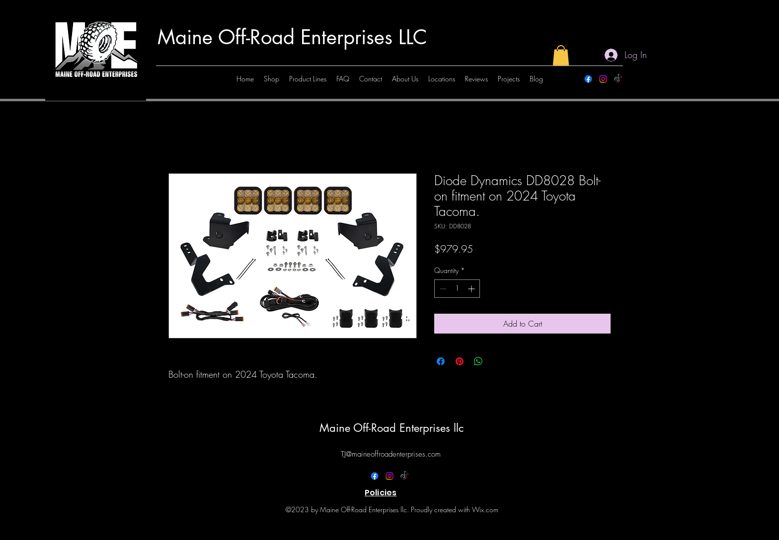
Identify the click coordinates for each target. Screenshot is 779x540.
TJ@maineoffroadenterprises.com (391, 454)
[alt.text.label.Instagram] (603, 79)
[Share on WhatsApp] (478, 361)
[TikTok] (618, 79)
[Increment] (472, 288)
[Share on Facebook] (441, 361)
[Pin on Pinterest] (460, 361)
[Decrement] (442, 288)
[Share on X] (497, 361)
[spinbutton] (457, 288)
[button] (560, 55)
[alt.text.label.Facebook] (588, 79)
